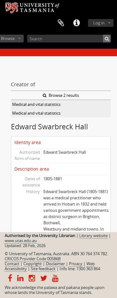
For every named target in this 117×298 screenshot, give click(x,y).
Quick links (76, 23)
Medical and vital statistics (36, 104)
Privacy (75, 263)
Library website (93, 235)
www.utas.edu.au (21, 240)
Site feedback (43, 268)
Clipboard (61, 23)
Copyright (32, 263)
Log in (99, 23)
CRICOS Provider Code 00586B (33, 258)
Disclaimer (55, 263)
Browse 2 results (61, 95)
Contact (12, 263)
